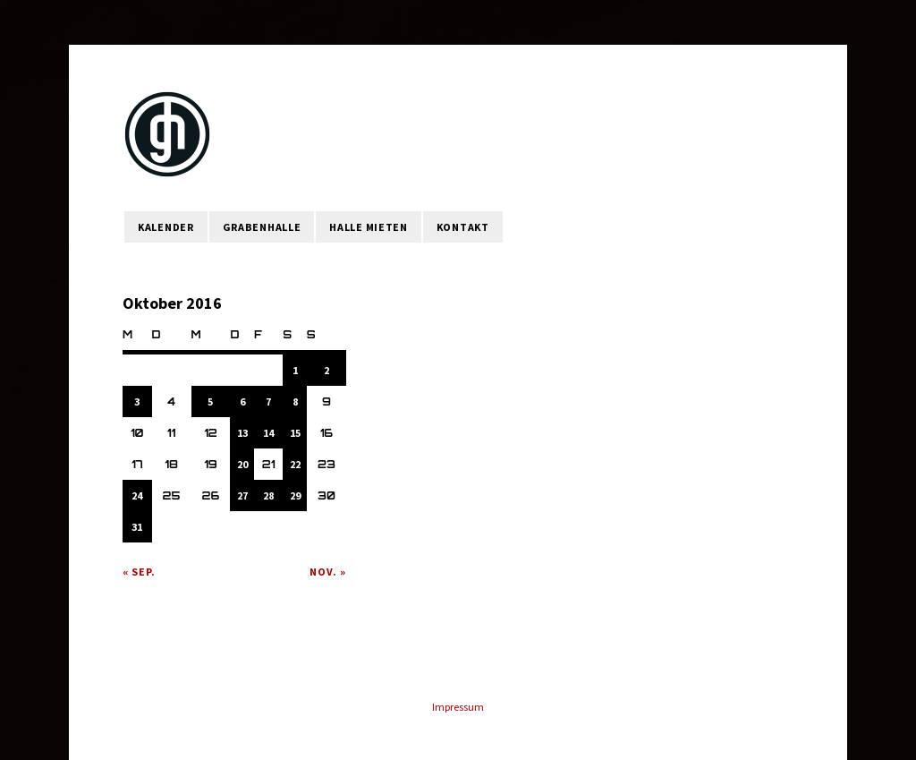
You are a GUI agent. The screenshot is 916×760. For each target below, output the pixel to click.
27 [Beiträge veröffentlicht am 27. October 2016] (242, 495)
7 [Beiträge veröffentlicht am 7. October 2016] (268, 401)
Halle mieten (368, 227)
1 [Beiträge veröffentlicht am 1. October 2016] (295, 370)
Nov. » (328, 571)
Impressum (458, 706)
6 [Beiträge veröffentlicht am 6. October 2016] (242, 401)
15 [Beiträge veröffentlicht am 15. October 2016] (295, 433)
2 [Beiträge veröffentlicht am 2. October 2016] (326, 370)
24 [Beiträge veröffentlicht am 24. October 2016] (136, 495)
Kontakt (463, 227)
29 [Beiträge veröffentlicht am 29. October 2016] (295, 495)
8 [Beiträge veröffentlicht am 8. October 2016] (295, 401)
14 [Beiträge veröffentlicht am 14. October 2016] (268, 433)
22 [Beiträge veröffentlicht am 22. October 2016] (295, 464)
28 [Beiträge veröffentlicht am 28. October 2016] (268, 495)
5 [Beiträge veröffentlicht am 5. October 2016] (210, 401)
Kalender (166, 227)
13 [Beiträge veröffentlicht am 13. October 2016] (242, 433)
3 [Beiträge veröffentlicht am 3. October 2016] (137, 401)
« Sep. (139, 571)
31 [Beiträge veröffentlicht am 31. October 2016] (136, 527)
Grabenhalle (262, 227)
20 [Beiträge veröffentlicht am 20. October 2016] (242, 464)
